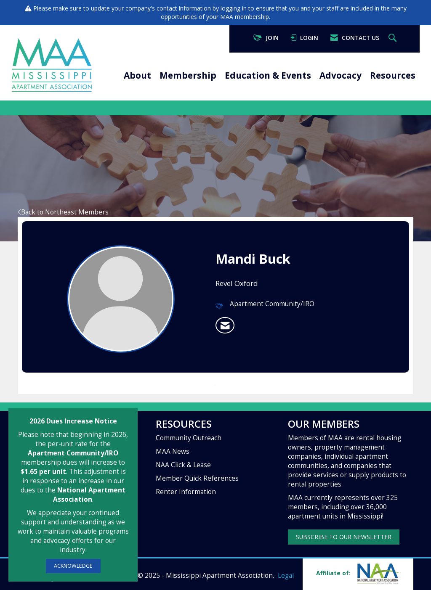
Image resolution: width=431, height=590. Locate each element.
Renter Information (186, 491)
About (137, 75)
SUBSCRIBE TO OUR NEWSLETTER (343, 537)
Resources (392, 75)
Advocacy (340, 75)
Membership (188, 75)
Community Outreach (188, 438)
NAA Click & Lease (183, 464)
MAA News (172, 451)
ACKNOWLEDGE (73, 565)
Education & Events (268, 75)
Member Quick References (197, 478)
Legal (286, 575)
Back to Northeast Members (63, 212)
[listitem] (225, 325)
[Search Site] (393, 38)
